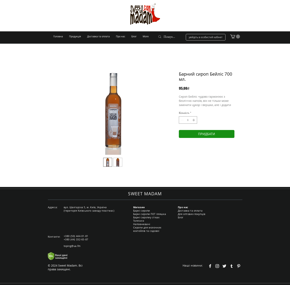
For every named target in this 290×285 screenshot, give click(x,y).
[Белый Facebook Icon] (210, 266)
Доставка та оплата (190, 210)
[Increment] (194, 120)
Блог (180, 217)
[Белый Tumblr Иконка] (231, 266)
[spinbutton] (188, 120)
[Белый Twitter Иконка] (224, 266)
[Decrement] (181, 120)
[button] (235, 37)
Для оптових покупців (191, 214)
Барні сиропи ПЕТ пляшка (149, 214)
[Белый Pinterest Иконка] (238, 266)
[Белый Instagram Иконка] (217, 266)
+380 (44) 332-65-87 (76, 239)
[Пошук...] (169, 36)
